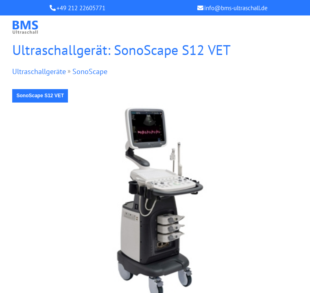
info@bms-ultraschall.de (236, 8)
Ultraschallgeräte (39, 71)
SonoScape (89, 71)
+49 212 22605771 (81, 8)
